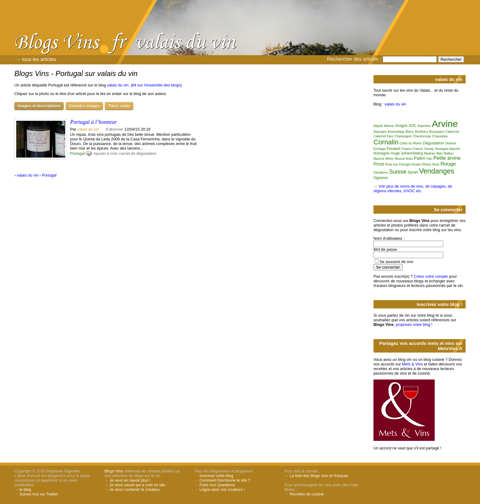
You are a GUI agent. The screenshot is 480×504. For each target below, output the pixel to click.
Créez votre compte (431, 276)
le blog (25, 489)
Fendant (393, 149)
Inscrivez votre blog (216, 475)
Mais (439, 153)
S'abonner (114, 129)
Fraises (406, 149)
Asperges (379, 131)
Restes (416, 164)
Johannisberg (412, 153)
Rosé (435, 164)
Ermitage (379, 149)
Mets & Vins (412, 364)
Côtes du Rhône (410, 143)
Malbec (449, 153)
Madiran (429, 153)
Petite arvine (447, 158)
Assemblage (396, 131)
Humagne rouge (386, 153)
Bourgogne (436, 131)
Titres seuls (119, 105)
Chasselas (440, 136)
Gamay (429, 149)
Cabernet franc (383, 136)
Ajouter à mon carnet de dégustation (124, 153)
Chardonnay (422, 136)
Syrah (412, 172)
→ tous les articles (36, 59)
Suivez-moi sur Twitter (38, 494)
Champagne (403, 136)
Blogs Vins (113, 471)
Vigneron (380, 178)
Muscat (400, 158)
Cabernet (452, 131)
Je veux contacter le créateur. (135, 489)
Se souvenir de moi (396, 261)
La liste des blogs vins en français (319, 475)
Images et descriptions (39, 105)
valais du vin (117, 85)
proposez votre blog (413, 324)
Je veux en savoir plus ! (130, 480)
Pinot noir (391, 164)
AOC (413, 126)
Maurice (378, 158)
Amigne (401, 126)
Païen (419, 158)
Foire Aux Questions (217, 485)
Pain (429, 158)
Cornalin (386, 142)
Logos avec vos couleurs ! (222, 489)
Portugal (77, 153)
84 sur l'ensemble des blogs (156, 85)
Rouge (448, 164)
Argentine (424, 126)
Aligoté (378, 126)
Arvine (445, 124)
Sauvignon (380, 172)
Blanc (409, 131)
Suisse (398, 171)
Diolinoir (450, 143)
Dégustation (433, 143)
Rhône (426, 164)
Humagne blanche (447, 149)
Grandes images (84, 105)
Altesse (389, 126)
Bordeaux (421, 131)
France (418, 149)
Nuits (409, 158)
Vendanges (436, 171)
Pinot (378, 163)
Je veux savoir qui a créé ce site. (138, 485)
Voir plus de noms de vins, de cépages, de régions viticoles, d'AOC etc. (412, 188)
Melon (389, 158)
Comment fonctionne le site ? (225, 480)
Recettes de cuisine (307, 494)
